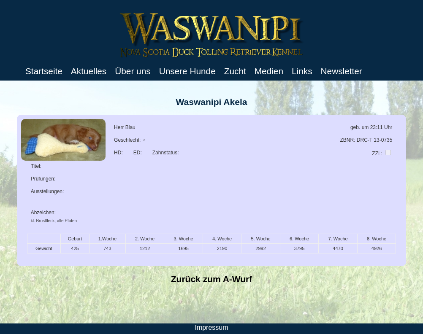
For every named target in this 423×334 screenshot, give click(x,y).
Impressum (211, 327)
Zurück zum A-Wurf (211, 279)
